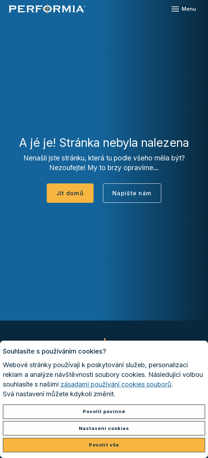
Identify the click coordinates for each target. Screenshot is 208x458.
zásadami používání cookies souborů (115, 384)
